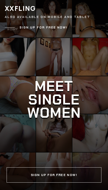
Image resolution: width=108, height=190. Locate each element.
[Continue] (54, 95)
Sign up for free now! (43, 28)
